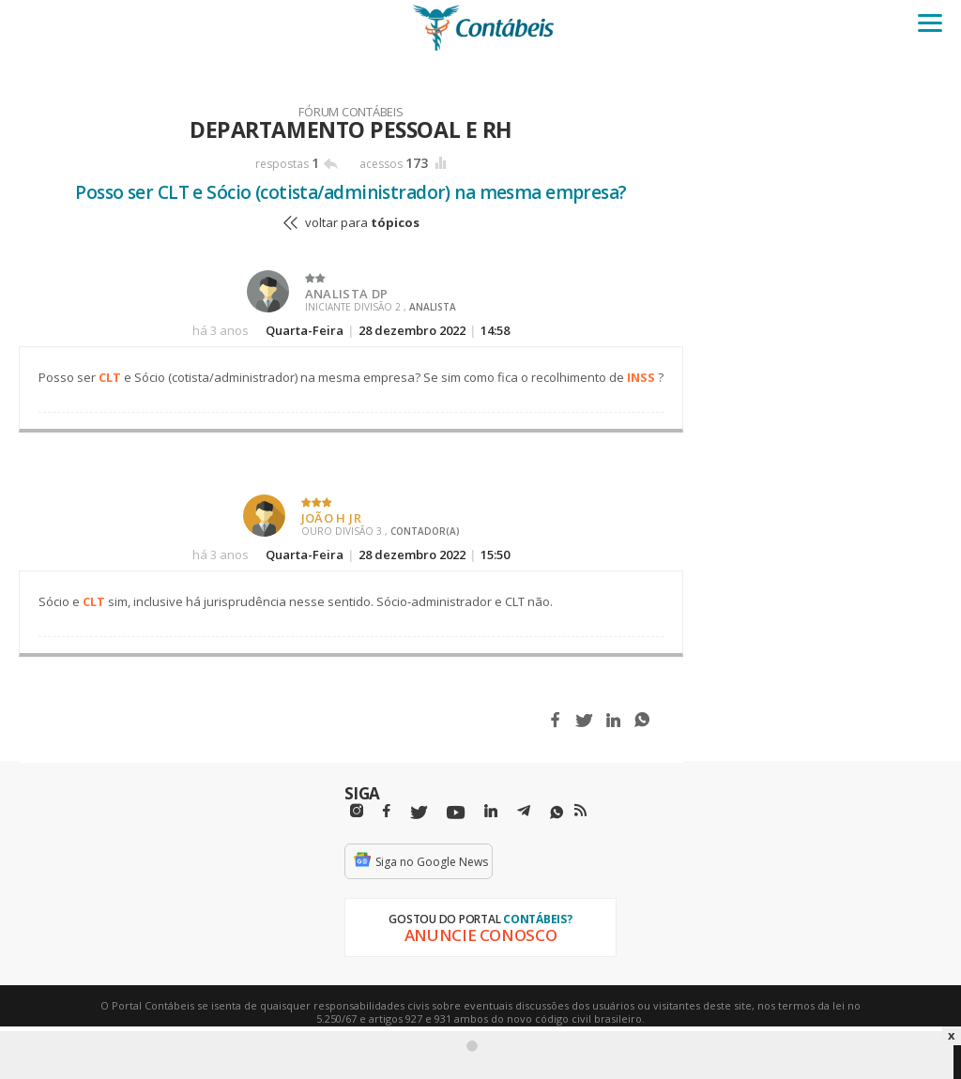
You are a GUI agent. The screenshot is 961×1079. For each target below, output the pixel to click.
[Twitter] (418, 813)
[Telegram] (523, 813)
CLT (110, 377)
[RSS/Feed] (580, 810)
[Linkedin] (491, 811)
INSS (641, 377)
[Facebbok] (386, 811)
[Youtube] (455, 813)
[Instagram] (356, 811)
